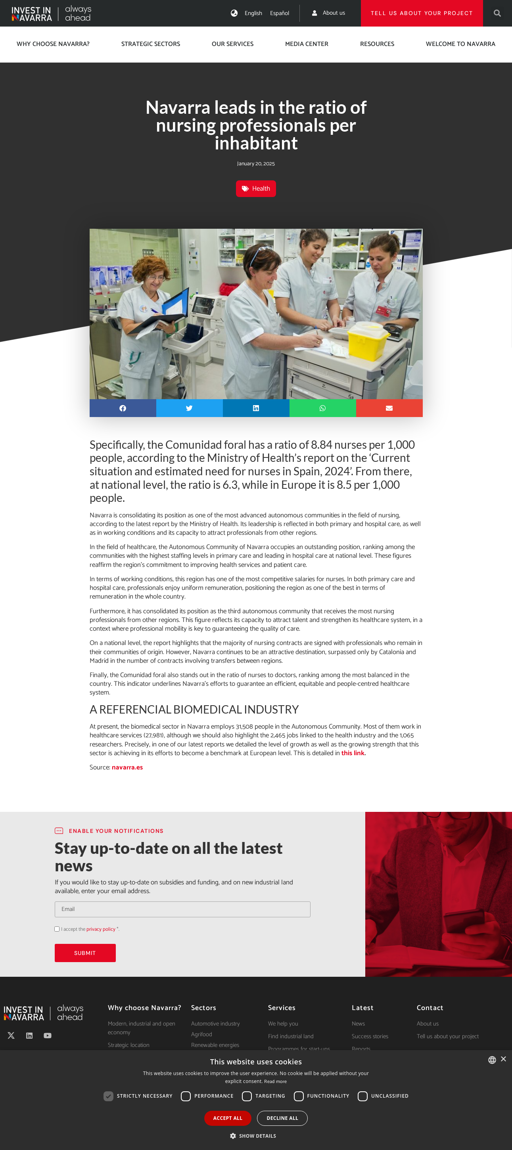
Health (261, 188)
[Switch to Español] (279, 13)
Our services (232, 44)
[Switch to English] (253, 13)
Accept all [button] (228, 1118)
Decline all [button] (282, 1118)
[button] (497, 13)
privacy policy (100, 929)
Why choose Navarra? (53, 44)
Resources (377, 44)
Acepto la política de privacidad (54, 928)
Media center (306, 44)
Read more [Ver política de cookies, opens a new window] (275, 1081)
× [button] (503, 1059)
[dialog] (256, 1100)
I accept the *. (90, 929)
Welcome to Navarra (460, 44)
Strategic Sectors (150, 44)
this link (352, 753)
